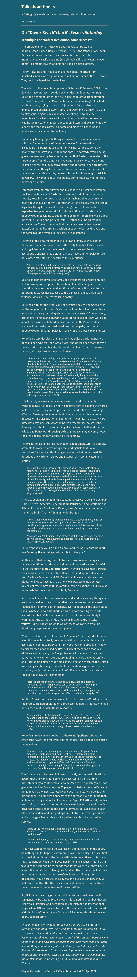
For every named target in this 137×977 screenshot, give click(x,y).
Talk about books (38, 6)
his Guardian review (56, 568)
